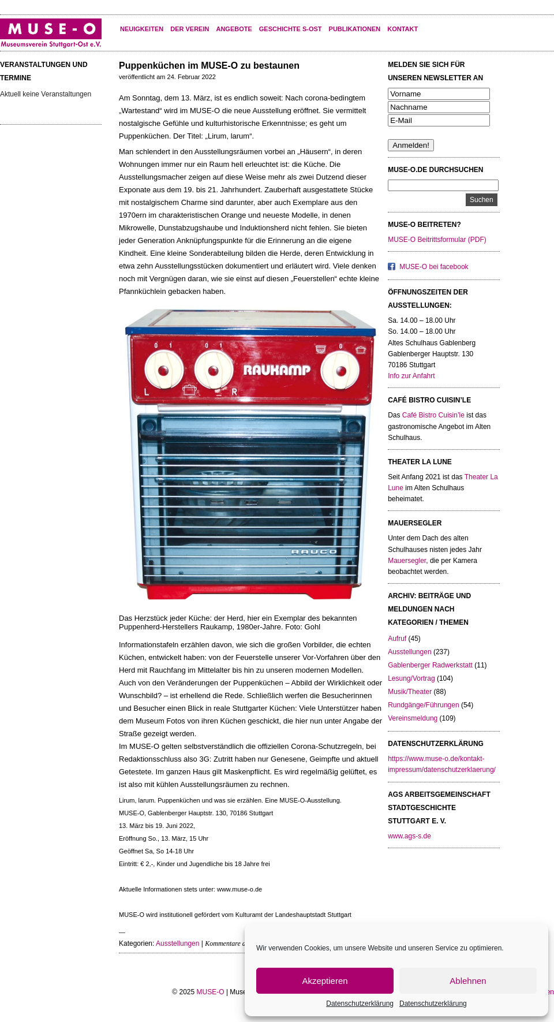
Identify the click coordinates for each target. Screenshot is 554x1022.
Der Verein (189, 28)
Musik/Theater (410, 692)
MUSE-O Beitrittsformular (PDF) (437, 240)
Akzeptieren (324, 981)
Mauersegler (407, 561)
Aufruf (397, 639)
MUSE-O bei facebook (433, 267)
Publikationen (355, 28)
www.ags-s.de (409, 836)
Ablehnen (468, 981)
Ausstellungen (177, 943)
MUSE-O (210, 992)
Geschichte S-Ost (290, 28)
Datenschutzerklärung (360, 1003)
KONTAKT (402, 28)
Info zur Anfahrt (411, 376)
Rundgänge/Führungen (423, 705)
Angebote (234, 28)
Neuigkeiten (141, 28)
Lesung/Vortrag (411, 678)
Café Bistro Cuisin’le (433, 415)
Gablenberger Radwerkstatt (430, 665)
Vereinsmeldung (412, 718)
